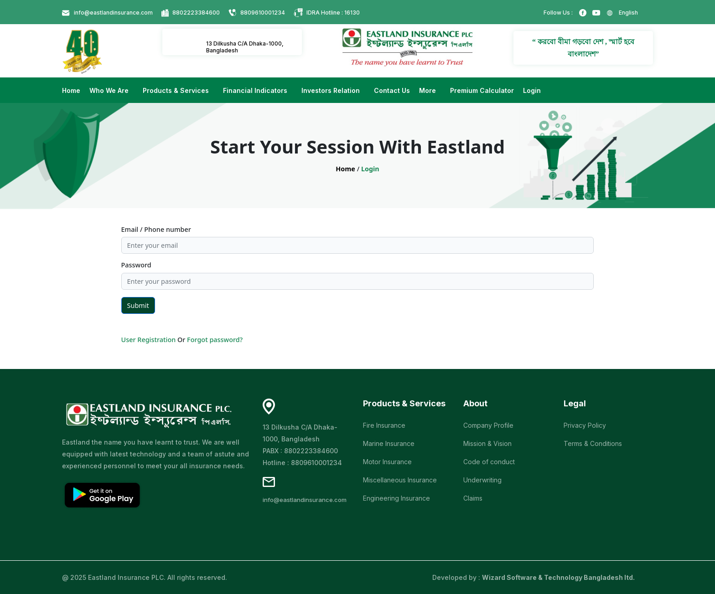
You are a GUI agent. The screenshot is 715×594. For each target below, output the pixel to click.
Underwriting (482, 480)
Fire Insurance (384, 425)
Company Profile (488, 425)
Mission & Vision (487, 443)
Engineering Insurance (396, 498)
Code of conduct (489, 462)
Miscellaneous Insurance (400, 480)
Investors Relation (331, 90)
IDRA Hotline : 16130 (333, 12)
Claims (472, 498)
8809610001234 (262, 12)
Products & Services (177, 90)
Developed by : (533, 577)
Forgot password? (215, 339)
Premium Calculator (482, 90)
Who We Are (109, 90)
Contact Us (392, 90)
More (428, 90)
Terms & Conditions (593, 443)
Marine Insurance (388, 443)
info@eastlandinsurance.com (113, 12)
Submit (138, 305)
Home (71, 90)
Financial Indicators (256, 90)
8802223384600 (196, 12)
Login (532, 90)
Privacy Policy (585, 425)
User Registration (148, 339)
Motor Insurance (387, 462)
